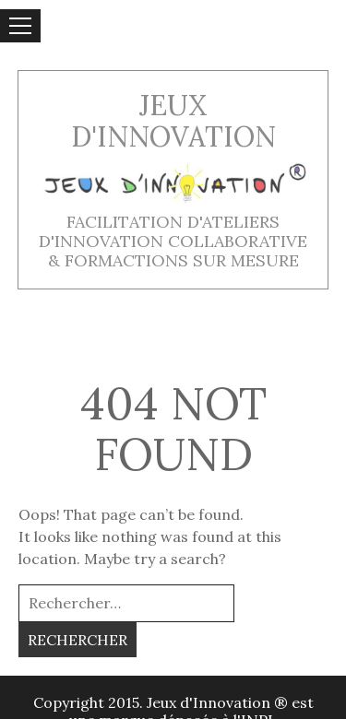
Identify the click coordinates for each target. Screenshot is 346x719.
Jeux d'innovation (173, 121)
